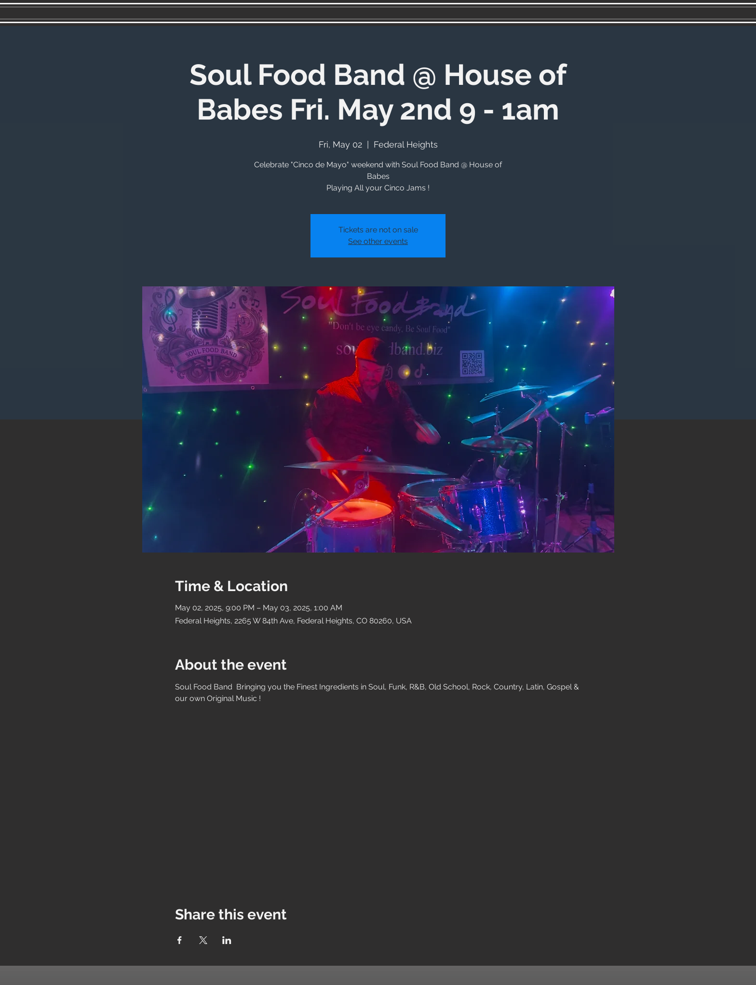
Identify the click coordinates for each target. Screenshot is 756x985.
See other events (378, 241)
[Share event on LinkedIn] (226, 940)
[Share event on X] (203, 940)
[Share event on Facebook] (179, 940)
